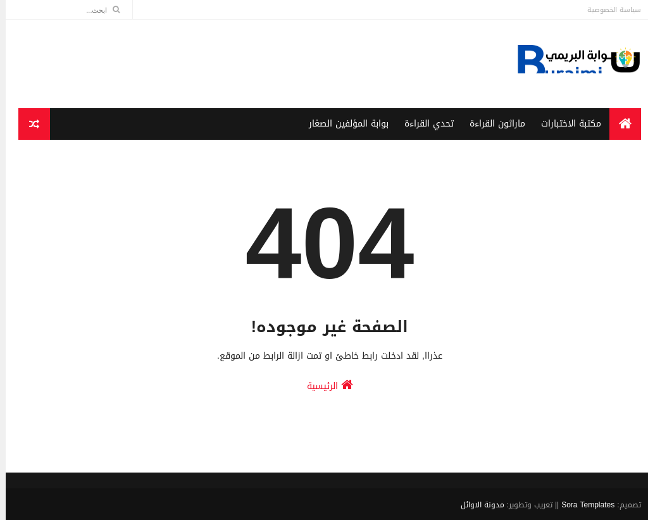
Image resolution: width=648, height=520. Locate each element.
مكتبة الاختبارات (565, 123)
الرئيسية (324, 385)
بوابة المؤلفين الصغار (343, 123)
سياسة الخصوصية (608, 9)
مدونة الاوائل (477, 505)
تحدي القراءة (423, 123)
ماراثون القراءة (492, 123)
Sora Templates (582, 505)
